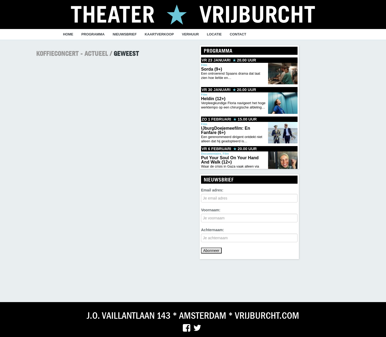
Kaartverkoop (159, 34)
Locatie (214, 34)
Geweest (126, 53)
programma (93, 34)
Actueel (96, 53)
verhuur (190, 34)
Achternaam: (212, 230)
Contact (238, 34)
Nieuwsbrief (125, 34)
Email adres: (212, 190)
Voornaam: (210, 210)
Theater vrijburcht (193, 14)
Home (68, 34)
